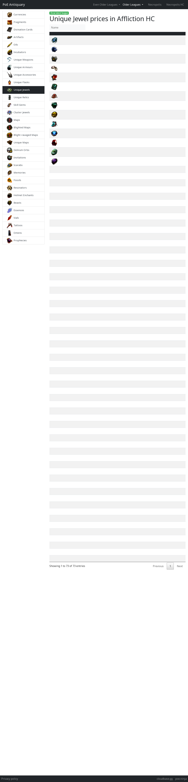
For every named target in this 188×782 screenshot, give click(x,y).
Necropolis (154, 4)
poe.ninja (181, 779)
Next (180, 591)
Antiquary (14, 4)
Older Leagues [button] (132, 4)
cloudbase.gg (165, 779)
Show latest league (59, 13)
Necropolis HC (175, 4)
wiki (165, 44)
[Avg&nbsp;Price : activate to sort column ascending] (143, 35)
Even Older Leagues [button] (105, 4)
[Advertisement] (23, 293)
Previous (158, 591)
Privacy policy (9, 779)
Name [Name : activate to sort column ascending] (68, 35)
